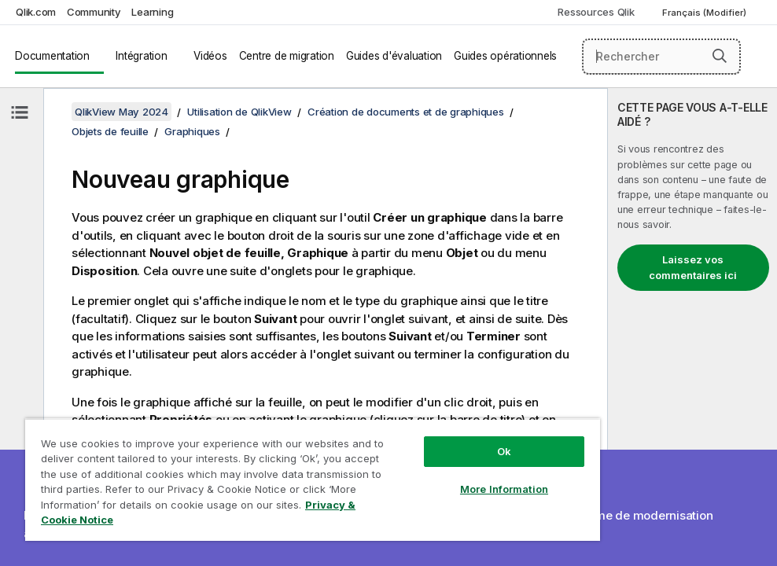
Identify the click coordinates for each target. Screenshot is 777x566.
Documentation (52, 56)
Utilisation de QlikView (239, 111)
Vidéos (210, 56)
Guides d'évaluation (394, 56)
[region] (312, 479)
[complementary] (692, 327)
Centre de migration (286, 56)
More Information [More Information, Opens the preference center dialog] (504, 489)
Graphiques (192, 131)
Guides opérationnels (505, 56)
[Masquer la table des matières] (19, 112)
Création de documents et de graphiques (405, 111)
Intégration (141, 56)
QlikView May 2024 (121, 111)
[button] (719, 56)
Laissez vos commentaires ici (693, 267)
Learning (152, 12)
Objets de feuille (110, 131)
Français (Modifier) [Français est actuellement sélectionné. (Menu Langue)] (705, 12)
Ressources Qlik (596, 12)
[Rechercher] (662, 56)
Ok (504, 451)
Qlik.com (36, 12)
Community (94, 12)
